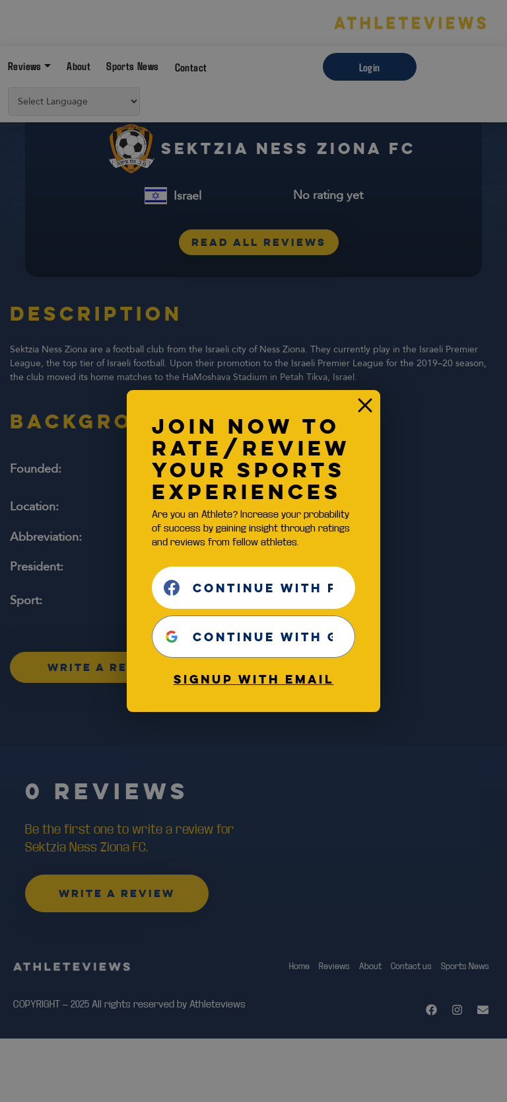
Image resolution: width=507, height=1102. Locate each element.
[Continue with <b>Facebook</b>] (253, 588)
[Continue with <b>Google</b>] (253, 636)
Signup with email (254, 679)
